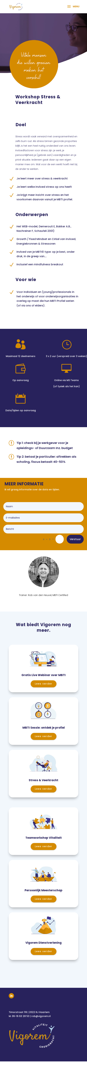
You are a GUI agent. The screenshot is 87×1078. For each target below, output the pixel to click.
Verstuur (75, 539)
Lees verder (43, 683)
